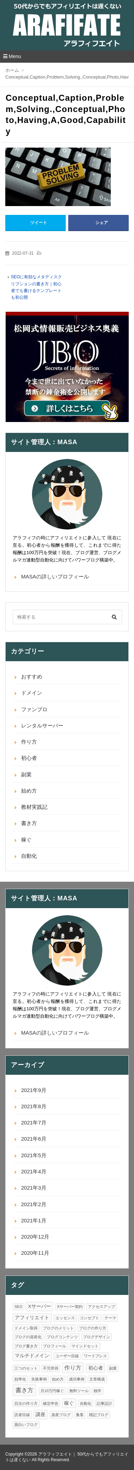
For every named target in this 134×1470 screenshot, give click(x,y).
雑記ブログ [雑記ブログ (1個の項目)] (98, 1415)
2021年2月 (33, 1204)
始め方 (29, 791)
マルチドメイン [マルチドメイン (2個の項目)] (32, 1355)
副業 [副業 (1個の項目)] (113, 1368)
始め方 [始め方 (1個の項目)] (58, 1379)
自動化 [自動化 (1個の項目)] (85, 1403)
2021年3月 (33, 1188)
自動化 (29, 856)
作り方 (29, 742)
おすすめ (31, 677)
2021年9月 (33, 1090)
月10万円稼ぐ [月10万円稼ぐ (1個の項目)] (52, 1391)
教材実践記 (34, 807)
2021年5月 (33, 1155)
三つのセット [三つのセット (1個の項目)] (26, 1368)
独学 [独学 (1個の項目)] (97, 1391)
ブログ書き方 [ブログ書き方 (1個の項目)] (26, 1346)
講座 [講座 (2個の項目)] (40, 1414)
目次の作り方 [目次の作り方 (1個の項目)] (26, 1403)
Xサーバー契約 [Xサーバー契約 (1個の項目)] (70, 1306)
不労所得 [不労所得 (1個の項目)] (50, 1368)
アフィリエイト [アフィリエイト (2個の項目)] (32, 1317)
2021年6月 (33, 1139)
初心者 (29, 758)
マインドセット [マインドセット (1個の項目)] (84, 1346)
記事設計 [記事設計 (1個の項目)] (104, 1403)
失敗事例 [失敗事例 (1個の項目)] (39, 1379)
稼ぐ (26, 840)
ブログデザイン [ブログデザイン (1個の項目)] (96, 1337)
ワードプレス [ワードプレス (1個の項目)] (95, 1356)
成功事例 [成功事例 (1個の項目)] (76, 1379)
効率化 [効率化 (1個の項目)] (20, 1379)
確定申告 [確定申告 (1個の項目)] (50, 1403)
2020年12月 (35, 1237)
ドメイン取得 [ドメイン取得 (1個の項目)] (26, 1328)
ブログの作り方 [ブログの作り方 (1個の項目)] (92, 1328)
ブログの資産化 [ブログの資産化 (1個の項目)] (28, 1337)
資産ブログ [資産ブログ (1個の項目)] (61, 1415)
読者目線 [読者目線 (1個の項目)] (22, 1415)
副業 (26, 774)
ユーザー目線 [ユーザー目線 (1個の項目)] (67, 1356)
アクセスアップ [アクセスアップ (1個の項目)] (101, 1306)
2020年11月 (35, 1253)
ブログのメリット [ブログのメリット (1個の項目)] (58, 1328)
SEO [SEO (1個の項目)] (18, 1306)
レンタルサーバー (42, 725)
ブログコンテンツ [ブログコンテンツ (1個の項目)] (62, 1337)
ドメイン (31, 693)
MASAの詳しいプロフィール (55, 576)
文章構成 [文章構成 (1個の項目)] (97, 1379)
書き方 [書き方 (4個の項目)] (24, 1390)
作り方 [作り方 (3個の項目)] (72, 1368)
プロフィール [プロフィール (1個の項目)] (54, 1346)
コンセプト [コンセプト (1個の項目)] (89, 1318)
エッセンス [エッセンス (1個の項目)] (65, 1318)
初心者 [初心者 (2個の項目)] (95, 1368)
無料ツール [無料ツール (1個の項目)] (79, 1391)
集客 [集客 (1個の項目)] (80, 1415)
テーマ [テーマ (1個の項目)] (110, 1318)
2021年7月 (33, 1122)
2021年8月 (33, 1106)
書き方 (29, 823)
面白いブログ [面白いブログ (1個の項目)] (26, 1424)
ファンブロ (34, 709)
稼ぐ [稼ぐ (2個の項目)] (69, 1403)
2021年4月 (33, 1171)
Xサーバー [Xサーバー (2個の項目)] (39, 1306)
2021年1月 (33, 1220)
